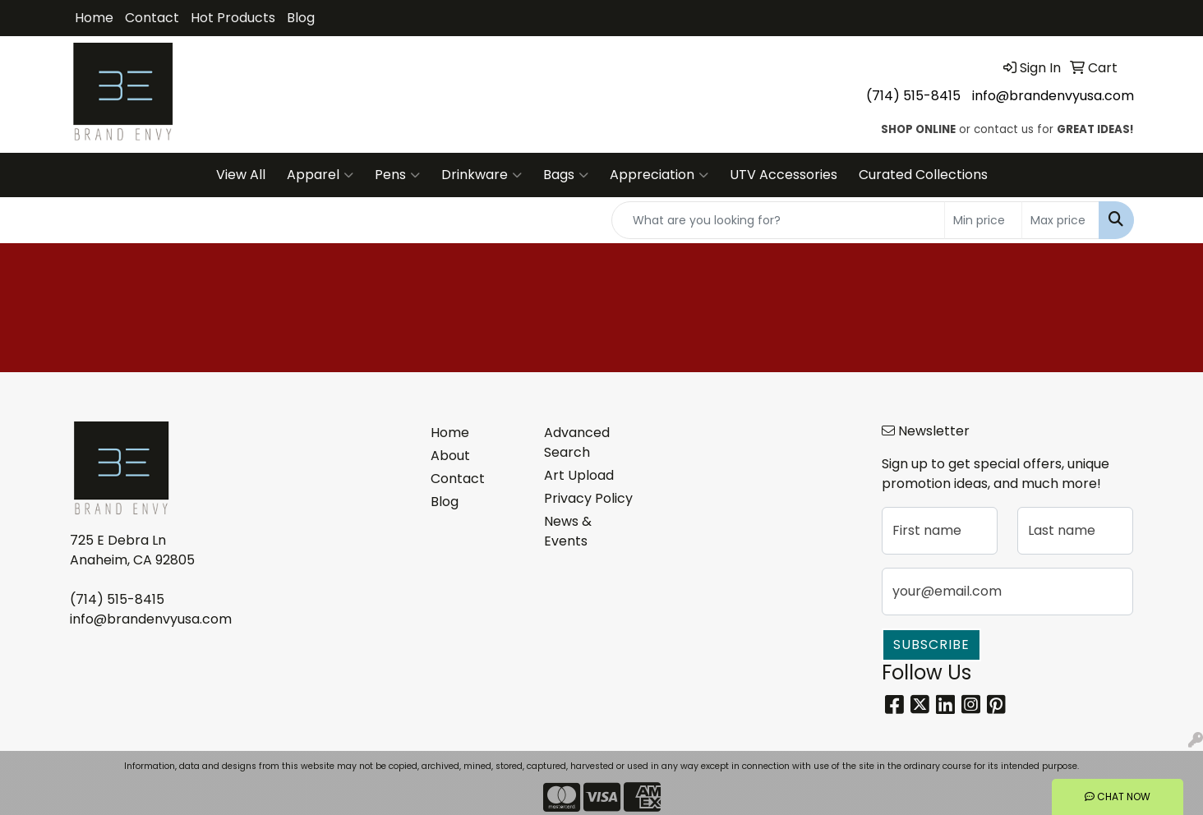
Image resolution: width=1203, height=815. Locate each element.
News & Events (568, 531)
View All (240, 174)
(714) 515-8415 (913, 95)
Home (94, 17)
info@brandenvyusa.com (1053, 95)
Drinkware (481, 175)
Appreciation (659, 175)
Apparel (320, 175)
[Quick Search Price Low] (983, 220)
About (450, 455)
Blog (301, 17)
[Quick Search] (778, 220)
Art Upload (579, 475)
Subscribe (931, 644)
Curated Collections (923, 174)
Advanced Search (577, 442)
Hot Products (233, 17)
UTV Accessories (783, 174)
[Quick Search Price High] (1060, 220)
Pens (397, 175)
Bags (565, 175)
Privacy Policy (588, 498)
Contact (152, 17)
